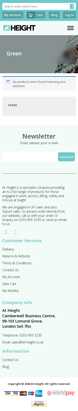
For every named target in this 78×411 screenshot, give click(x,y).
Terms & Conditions (17, 263)
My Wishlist (10, 290)
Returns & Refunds (16, 256)
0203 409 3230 (31, 335)
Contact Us (10, 270)
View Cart (9, 283)
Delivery (8, 249)
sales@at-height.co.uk (27, 342)
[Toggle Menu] (70, 28)
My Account (11, 277)
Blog (5, 366)
